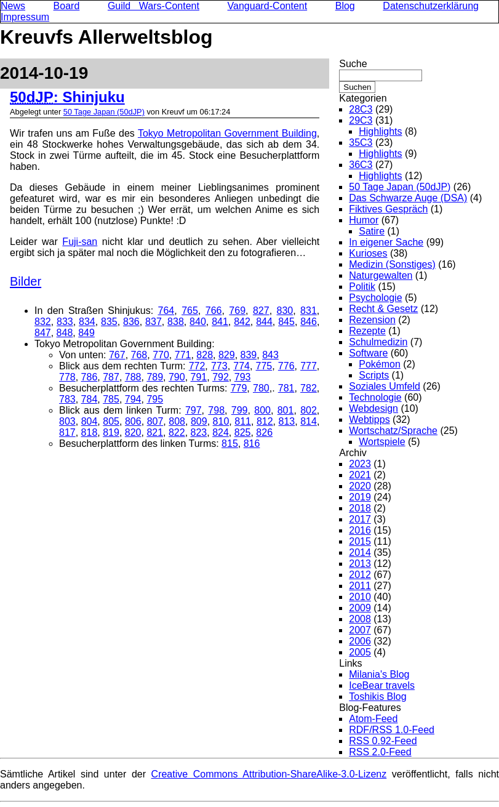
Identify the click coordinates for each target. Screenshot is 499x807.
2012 (360, 574)
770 (161, 355)
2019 (360, 497)
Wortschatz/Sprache (393, 430)
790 (177, 377)
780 (261, 388)
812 (265, 421)
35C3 (360, 142)
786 (89, 377)
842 (242, 321)
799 (239, 410)
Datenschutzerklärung (431, 6)
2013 (360, 563)
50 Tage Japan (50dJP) (104, 111)
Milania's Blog (379, 674)
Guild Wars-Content (153, 6)
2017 (360, 519)
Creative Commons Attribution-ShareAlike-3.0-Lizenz (269, 774)
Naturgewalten (380, 275)
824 (220, 432)
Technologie (375, 397)
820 (133, 432)
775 (264, 366)
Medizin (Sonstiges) (392, 264)
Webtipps (369, 419)
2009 (360, 608)
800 (262, 410)
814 (308, 421)
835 (109, 321)
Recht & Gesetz (383, 308)
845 (286, 321)
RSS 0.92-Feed (383, 741)
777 (308, 366)
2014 (360, 552)
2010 (360, 597)
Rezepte (367, 331)
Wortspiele (382, 441)
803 (67, 421)
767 (117, 355)
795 (154, 399)
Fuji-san (79, 241)
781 (286, 388)
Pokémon (380, 364)
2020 (360, 486)
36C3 (360, 164)
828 (204, 355)
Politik (362, 286)
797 (193, 410)
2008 (360, 619)
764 (166, 310)
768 (139, 355)
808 (177, 421)
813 (287, 421)
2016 (360, 530)
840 (198, 321)
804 (89, 421)
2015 (360, 541)
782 (308, 388)
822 (177, 432)
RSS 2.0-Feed (380, 752)
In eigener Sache (386, 242)
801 (285, 410)
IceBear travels (382, 685)
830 (285, 310)
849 (86, 332)
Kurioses (368, 253)
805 (111, 421)
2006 (360, 641)
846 (308, 321)
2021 (360, 475)
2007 (360, 630)
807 (155, 421)
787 (111, 377)
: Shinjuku (67, 97)
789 (154, 377)
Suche (353, 63)
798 (216, 410)
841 (220, 321)
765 (190, 310)
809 (199, 421)
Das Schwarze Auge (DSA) (408, 198)
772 (197, 366)
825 (242, 432)
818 (89, 432)
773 (219, 366)
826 (264, 432)
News (13, 6)
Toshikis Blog (377, 696)
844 (264, 321)
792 (220, 377)
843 (270, 355)
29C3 (360, 120)
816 (252, 443)
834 (87, 321)
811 (242, 421)
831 (308, 310)
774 (241, 366)
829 (226, 355)
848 (65, 332)
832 (42, 321)
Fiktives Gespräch (388, 209)
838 (175, 321)
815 (230, 443)
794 (133, 399)
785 (111, 399)
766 (214, 310)
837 (153, 321)
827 (261, 310)
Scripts (374, 375)
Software (368, 353)
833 (65, 321)
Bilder (25, 281)
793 (242, 377)
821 (154, 432)
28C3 (360, 109)
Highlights (380, 131)
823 (199, 432)
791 (199, 377)
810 (221, 421)
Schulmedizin (378, 342)
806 (133, 421)
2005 (360, 652)
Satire (372, 231)
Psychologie (375, 297)
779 (239, 388)
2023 (360, 464)
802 (308, 410)
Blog (345, 6)
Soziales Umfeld (384, 386)
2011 (360, 585)
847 (42, 332)
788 (133, 377)
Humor (363, 220)
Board (67, 6)
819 (111, 432)
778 (67, 377)
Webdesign (373, 408)
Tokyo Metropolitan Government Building (227, 133)
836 (131, 321)
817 (67, 432)
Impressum (25, 17)
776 (286, 366)
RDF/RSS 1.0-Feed (391, 730)
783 (67, 399)
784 (89, 399)
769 (237, 310)
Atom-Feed (373, 718)
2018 (360, 508)
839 (249, 355)
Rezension (372, 320)
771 (183, 355)
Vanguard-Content (268, 6)
